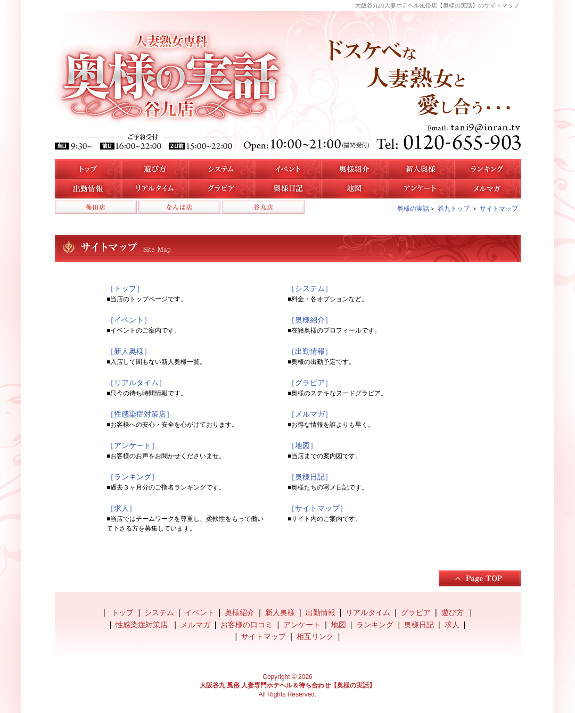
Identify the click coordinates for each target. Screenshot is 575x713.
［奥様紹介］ (310, 320)
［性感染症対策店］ (140, 414)
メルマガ (487, 188)
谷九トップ (454, 208)
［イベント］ (128, 320)
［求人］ (121, 508)
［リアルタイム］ (136, 382)
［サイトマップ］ (317, 508)
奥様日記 (287, 188)
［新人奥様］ (128, 351)
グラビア (416, 612)
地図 (354, 188)
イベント (287, 169)
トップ (88, 169)
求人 (452, 624)
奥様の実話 (413, 208)
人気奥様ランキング (487, 169)
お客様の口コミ (246, 624)
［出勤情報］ (310, 351)
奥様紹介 (239, 612)
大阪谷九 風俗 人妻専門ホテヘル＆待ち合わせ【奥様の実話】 (288, 685)
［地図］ (302, 445)
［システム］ (310, 288)
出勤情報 (320, 612)
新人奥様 (421, 169)
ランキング (374, 624)
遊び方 (154, 169)
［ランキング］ (132, 476)
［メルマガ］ (310, 414)
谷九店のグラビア (221, 188)
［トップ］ (125, 288)
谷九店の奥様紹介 (354, 169)
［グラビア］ (310, 382)
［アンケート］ (132, 445)
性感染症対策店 (143, 624)
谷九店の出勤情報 (88, 188)
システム (221, 169)
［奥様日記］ (310, 476)
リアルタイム (154, 188)
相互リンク (315, 636)
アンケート (421, 188)
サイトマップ (499, 208)
